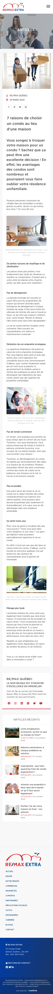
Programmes (12, 915)
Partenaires (12, 900)
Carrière (10, 920)
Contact (10, 930)
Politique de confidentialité (15, 984)
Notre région (12, 881)
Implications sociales (16, 905)
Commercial (11, 886)
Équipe (9, 876)
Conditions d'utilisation (39, 984)
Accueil (9, 871)
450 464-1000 (17, 954)
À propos (10, 896)
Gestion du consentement (27, 986)
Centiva (32, 990)
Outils (9, 910)
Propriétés (11, 891)
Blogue (9, 925)
